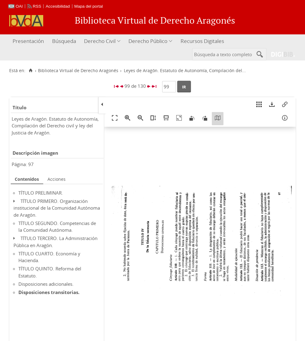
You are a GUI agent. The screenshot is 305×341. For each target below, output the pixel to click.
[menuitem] (29, 41)
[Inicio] (30, 70)
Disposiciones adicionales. (46, 284)
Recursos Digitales (202, 41)
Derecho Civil (100, 41)
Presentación (28, 41)
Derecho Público (147, 41)
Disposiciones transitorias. (48, 292)
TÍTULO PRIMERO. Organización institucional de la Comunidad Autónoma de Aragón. (56, 208)
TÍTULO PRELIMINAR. (40, 193)
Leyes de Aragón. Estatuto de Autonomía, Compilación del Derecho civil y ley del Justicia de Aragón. (55, 126)
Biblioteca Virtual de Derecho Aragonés (78, 70)
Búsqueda (64, 41)
